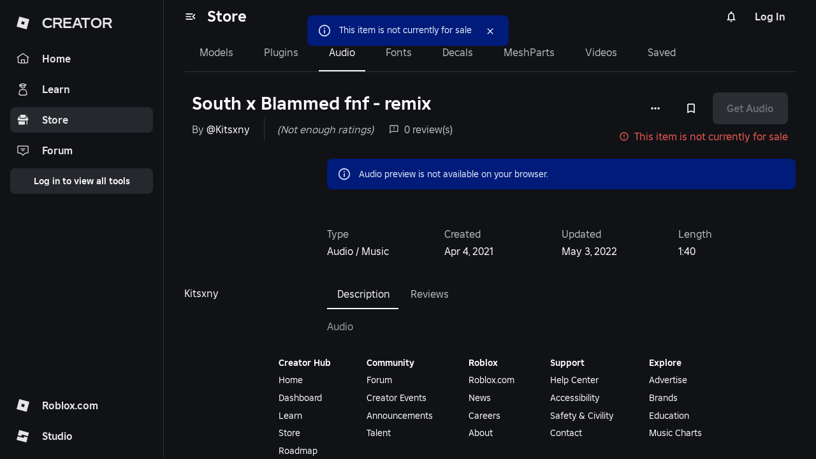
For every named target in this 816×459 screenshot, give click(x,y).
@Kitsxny (228, 129)
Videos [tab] (601, 52)
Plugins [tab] (281, 52)
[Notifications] (731, 16)
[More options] (655, 108)
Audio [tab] (342, 52)
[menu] (190, 16)
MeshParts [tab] (529, 52)
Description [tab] (363, 294)
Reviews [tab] (430, 294)
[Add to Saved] (691, 108)
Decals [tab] (457, 52)
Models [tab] (216, 52)
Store (227, 16)
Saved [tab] (662, 52)
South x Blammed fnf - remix (312, 103)
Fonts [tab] (399, 52)
